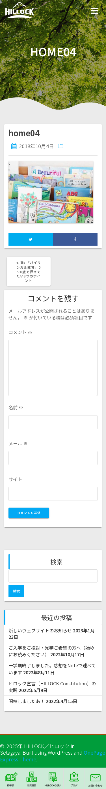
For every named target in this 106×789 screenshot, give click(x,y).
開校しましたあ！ (26, 701)
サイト (15, 479)
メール (18, 443)
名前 (15, 407)
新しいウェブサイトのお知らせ (40, 630)
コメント (20, 332)
